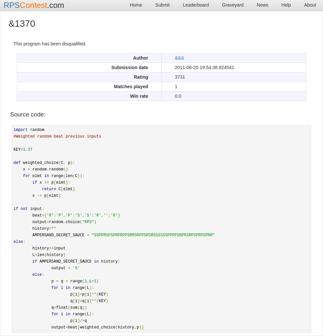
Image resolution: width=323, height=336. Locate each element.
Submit (162, 5)
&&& (179, 58)
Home (136, 5)
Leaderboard (196, 5)
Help (286, 5)
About (310, 5)
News (262, 5)
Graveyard (232, 5)
